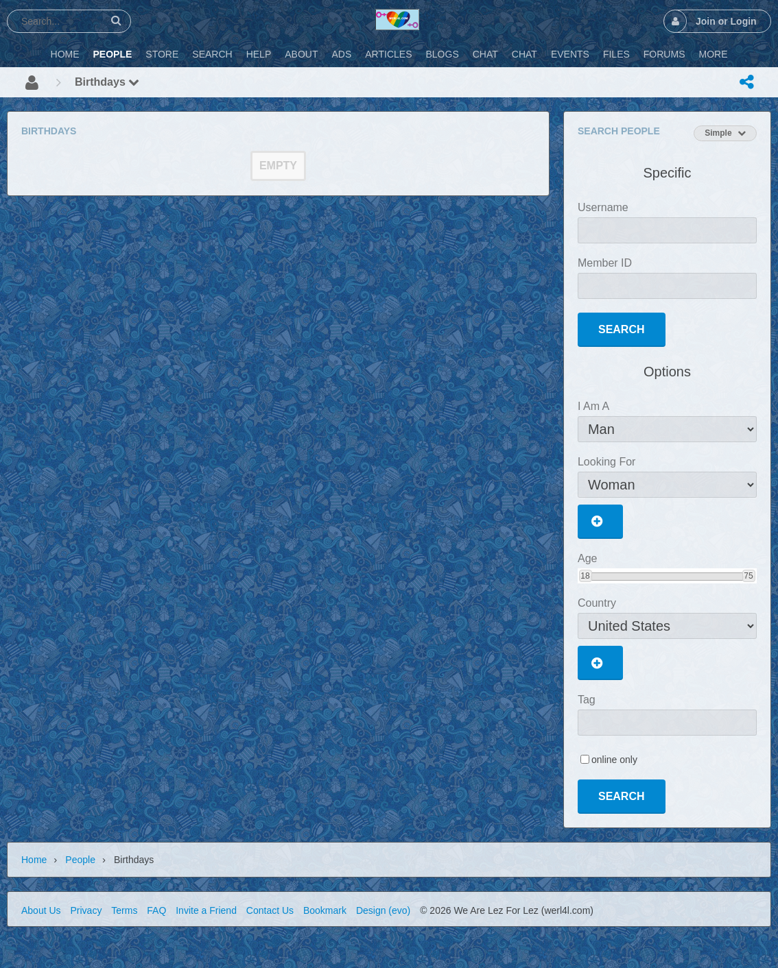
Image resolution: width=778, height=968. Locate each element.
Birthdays (107, 82)
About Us (41, 910)
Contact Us (270, 910)
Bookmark (324, 910)
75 (748, 576)
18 (584, 576)
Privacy (86, 910)
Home (34, 859)
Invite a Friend (206, 910)
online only (614, 759)
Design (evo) (383, 910)
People (80, 859)
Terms (124, 910)
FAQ (156, 910)
